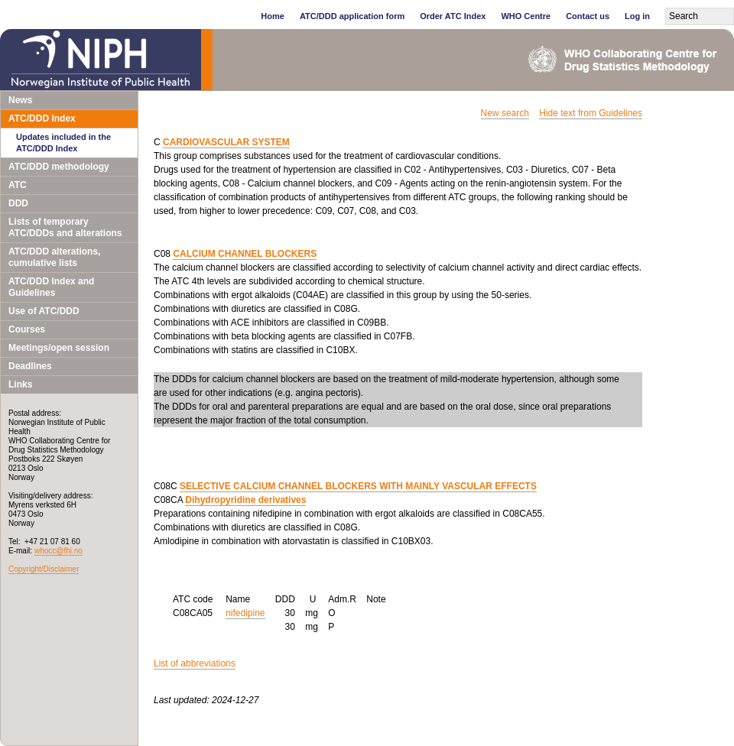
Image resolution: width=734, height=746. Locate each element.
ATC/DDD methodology (58, 166)
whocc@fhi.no (58, 551)
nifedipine (245, 613)
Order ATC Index (453, 16)
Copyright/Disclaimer (43, 569)
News (20, 100)
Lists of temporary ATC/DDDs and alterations (65, 227)
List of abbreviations (194, 663)
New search (505, 113)
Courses (26, 329)
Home (272, 16)
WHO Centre (525, 16)
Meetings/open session (58, 347)
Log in (637, 16)
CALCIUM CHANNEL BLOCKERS (245, 253)
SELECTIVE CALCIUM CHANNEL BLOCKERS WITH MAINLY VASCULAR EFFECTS (358, 486)
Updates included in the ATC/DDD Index (63, 142)
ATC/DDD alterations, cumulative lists (54, 257)
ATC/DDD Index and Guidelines (51, 287)
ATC (17, 185)
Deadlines (30, 366)
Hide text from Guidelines (590, 113)
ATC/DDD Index (42, 118)
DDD (18, 203)
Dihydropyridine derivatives (245, 500)
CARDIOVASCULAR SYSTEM (226, 142)
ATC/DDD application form (352, 16)
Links (20, 384)
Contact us (587, 16)
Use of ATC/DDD (44, 311)
